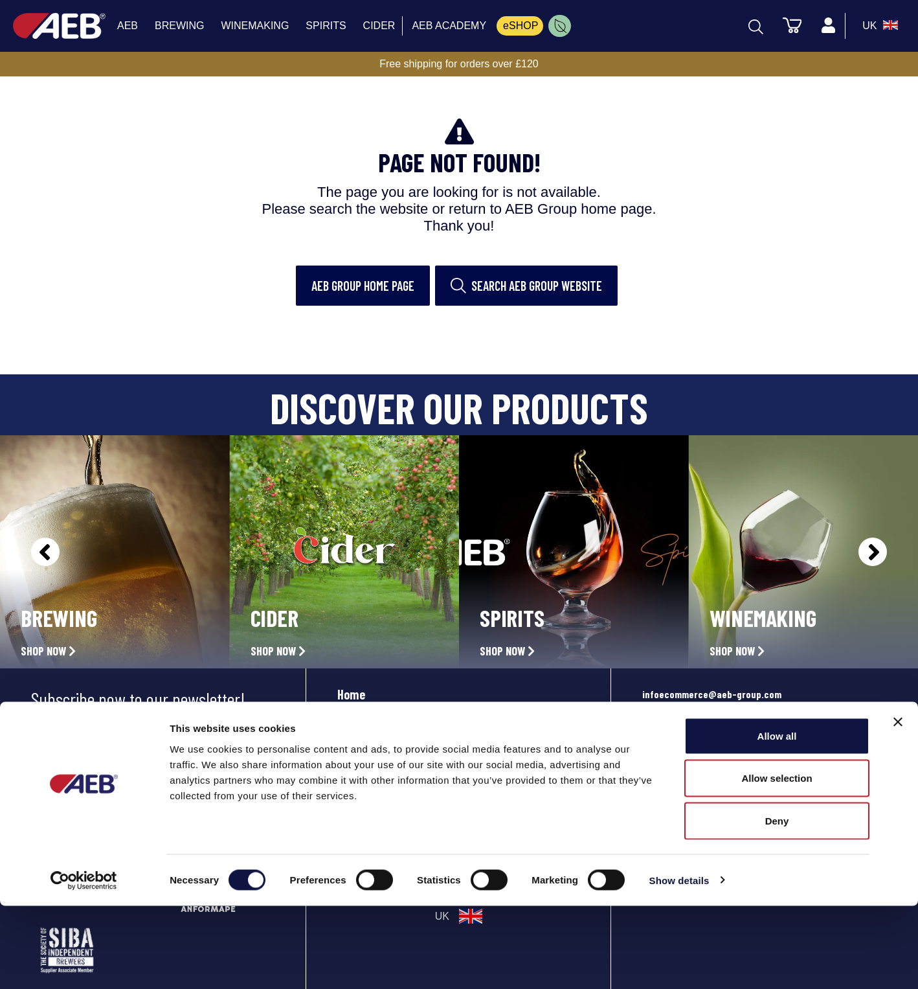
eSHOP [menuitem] (520, 25)
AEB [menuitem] (127, 25)
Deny (777, 903)
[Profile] (828, 26)
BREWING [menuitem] (179, 25)
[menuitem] (559, 26)
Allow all (777, 818)
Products (360, 723)
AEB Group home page (362, 285)
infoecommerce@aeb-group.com (711, 694)
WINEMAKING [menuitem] (255, 25)
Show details (679, 963)
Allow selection (776, 861)
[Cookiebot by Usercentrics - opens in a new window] (83, 963)
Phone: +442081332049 (691, 772)
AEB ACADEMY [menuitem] (449, 25)
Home (351, 694)
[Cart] (791, 24)
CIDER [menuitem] (379, 25)
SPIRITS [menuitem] (326, 25)
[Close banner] (897, 805)
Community (365, 751)
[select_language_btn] (878, 25)
